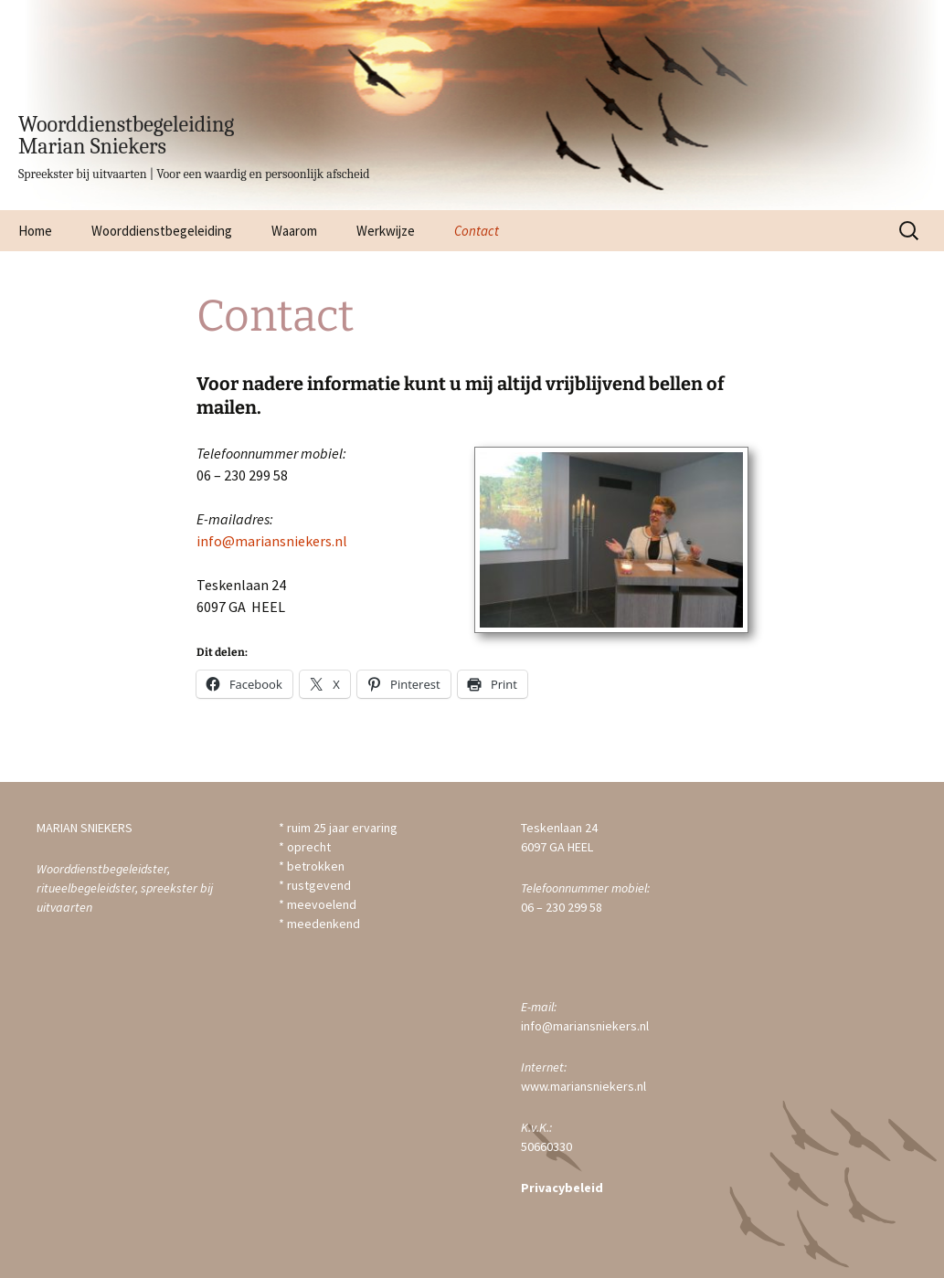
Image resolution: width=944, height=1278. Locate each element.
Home (35, 230)
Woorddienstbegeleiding (161, 230)
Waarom (294, 230)
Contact (476, 230)
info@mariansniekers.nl (271, 541)
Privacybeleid (562, 1187)
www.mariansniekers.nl (583, 1086)
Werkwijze (385, 230)
